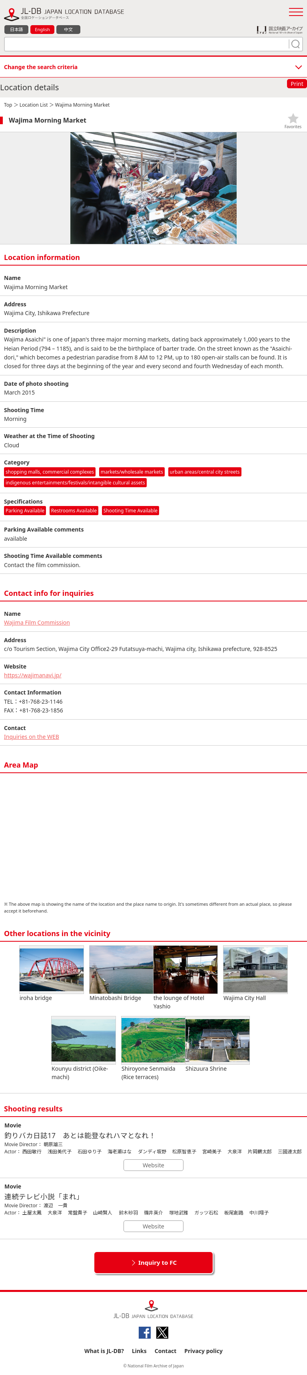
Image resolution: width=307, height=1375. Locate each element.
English (42, 29)
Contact (166, 1351)
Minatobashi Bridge (122, 974)
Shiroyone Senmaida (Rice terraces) (153, 1048)
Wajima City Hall (255, 974)
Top (8, 104)
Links (139, 1351)
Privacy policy (203, 1351)
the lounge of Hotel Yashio (185, 978)
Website (153, 1165)
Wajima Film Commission (37, 622)
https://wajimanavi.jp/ (33, 675)
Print (297, 83)
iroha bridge (52, 974)
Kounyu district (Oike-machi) (84, 1048)
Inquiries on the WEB (31, 736)
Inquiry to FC (157, 1262)
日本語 (16, 29)
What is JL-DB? (104, 1351)
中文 (68, 29)
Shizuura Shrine (217, 1044)
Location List (34, 104)
